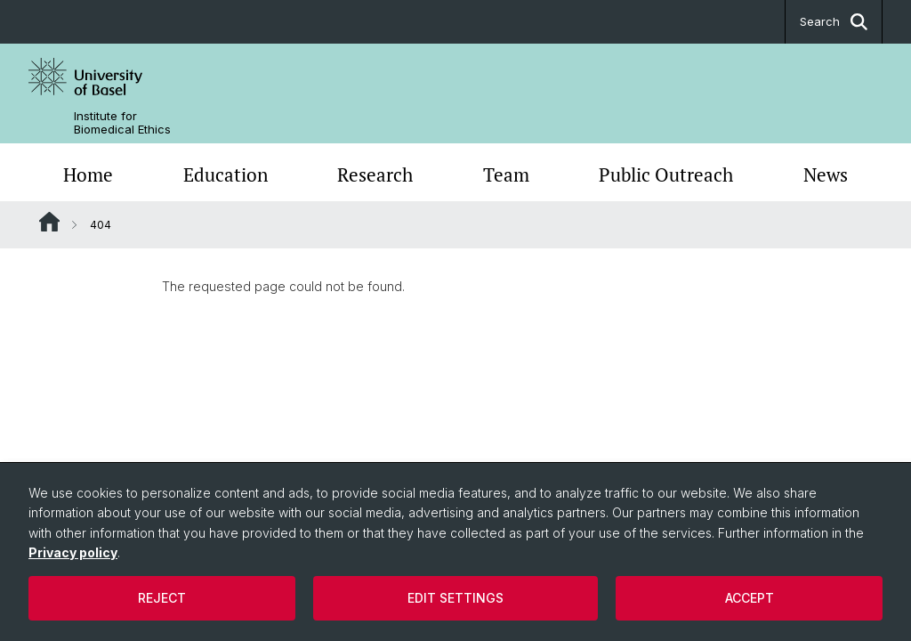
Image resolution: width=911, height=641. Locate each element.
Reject (162, 597)
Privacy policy (72, 552)
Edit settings (455, 597)
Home (88, 174)
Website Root (49, 221)
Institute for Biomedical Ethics (122, 123)
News (825, 174)
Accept (749, 597)
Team (506, 174)
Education (225, 174)
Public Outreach (666, 174)
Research (375, 174)
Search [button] (833, 21)
